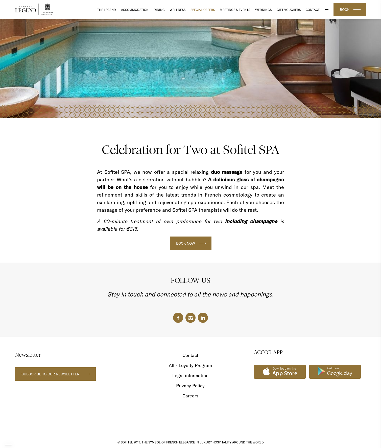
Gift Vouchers (289, 10)
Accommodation (135, 10)
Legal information (190, 375)
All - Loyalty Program (190, 365)
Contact (313, 10)
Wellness (177, 10)
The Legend (106, 10)
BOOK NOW (185, 243)
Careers (190, 396)
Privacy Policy (190, 386)
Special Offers (202, 10)
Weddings (263, 10)
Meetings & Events (235, 10)
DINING (159, 10)
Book (344, 9)
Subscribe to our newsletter (50, 374)
